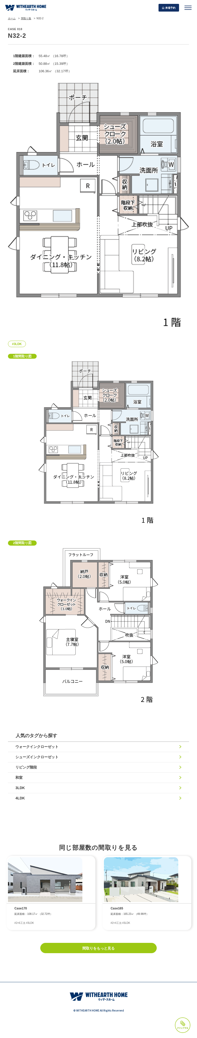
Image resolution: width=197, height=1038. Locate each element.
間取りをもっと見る (98, 948)
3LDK (20, 788)
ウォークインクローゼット (37, 747)
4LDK (20, 798)
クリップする (182, 1025)
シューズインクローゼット (37, 757)
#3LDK (17, 344)
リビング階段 (26, 767)
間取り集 (26, 18)
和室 (19, 777)
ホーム (12, 18)
